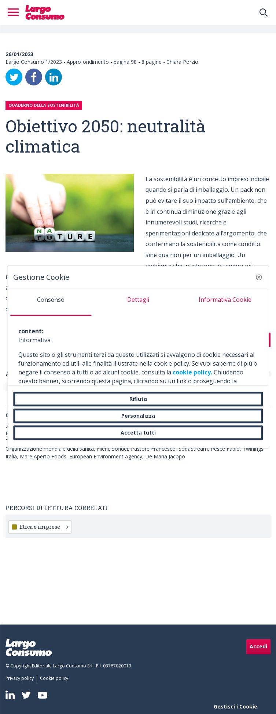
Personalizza (138, 415)
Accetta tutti (138, 432)
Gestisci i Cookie (235, 706)
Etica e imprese (43, 526)
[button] (259, 277)
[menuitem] (21, 678)
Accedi (258, 646)
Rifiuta (138, 398)
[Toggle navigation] (15, 12)
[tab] (51, 302)
